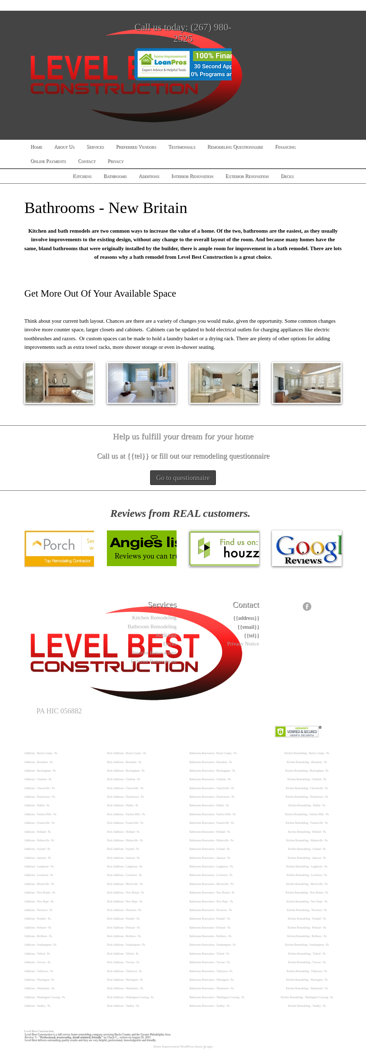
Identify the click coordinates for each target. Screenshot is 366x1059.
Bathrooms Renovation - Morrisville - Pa (211, 884)
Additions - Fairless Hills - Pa (40, 814)
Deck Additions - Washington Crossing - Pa (130, 997)
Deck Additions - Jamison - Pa (123, 858)
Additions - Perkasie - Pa (37, 927)
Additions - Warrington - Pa (39, 979)
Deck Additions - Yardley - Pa (123, 1006)
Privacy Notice (243, 644)
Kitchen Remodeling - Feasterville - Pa (307, 823)
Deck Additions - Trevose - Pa (123, 962)
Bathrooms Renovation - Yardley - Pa (209, 1006)
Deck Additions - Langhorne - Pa (124, 866)
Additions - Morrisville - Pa (39, 884)
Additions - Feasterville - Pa (39, 823)
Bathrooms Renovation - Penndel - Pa (209, 918)
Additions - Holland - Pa (37, 831)
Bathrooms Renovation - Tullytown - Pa (210, 971)
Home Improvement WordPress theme (178, 1046)
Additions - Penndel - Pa (37, 918)
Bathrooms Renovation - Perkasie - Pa (210, 927)
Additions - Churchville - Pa (39, 788)
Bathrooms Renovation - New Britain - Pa (211, 892)
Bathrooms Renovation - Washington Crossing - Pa (216, 997)
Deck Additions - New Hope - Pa (124, 901)
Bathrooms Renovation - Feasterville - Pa (211, 823)
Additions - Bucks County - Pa (40, 753)
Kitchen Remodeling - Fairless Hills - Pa (306, 814)
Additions (166, 635)
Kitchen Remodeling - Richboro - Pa (306, 936)
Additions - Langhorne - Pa (39, 866)
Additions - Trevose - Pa (37, 962)
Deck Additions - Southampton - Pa (126, 944)
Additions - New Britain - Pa (39, 892)
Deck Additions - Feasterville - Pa (125, 823)
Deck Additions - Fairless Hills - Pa (126, 814)
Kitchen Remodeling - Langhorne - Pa (306, 866)
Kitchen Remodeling (154, 617)
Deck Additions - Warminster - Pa (125, 988)
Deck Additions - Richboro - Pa (124, 936)
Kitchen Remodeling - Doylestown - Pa (307, 796)
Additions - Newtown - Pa (38, 910)
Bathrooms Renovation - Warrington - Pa (211, 979)
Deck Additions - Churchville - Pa (125, 788)
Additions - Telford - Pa (37, 953)
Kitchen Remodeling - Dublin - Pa (306, 805)
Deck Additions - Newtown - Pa (124, 910)
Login (209, 1046)
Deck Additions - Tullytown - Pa (124, 971)
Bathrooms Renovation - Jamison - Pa (209, 858)
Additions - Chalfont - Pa (37, 779)
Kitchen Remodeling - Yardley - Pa (307, 1006)
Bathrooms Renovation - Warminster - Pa (211, 988)
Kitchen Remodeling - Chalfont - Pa (306, 779)
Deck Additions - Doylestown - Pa (125, 796)
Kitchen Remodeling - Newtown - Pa (307, 910)
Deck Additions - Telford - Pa (123, 953)
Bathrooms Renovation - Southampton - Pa (212, 944)
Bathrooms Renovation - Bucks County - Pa (213, 753)
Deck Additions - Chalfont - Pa (123, 779)
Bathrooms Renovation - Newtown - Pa (210, 910)
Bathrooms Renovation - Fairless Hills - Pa (212, 814)
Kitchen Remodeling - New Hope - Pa (306, 901)
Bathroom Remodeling (152, 626)
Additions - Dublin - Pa (36, 805)
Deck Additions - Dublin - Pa (122, 805)
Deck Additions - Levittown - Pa (124, 875)
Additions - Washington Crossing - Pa (44, 997)
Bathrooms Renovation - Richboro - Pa (210, 936)
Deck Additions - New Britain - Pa (125, 892)
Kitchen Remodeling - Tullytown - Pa (307, 971)
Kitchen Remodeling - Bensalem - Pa (307, 762)
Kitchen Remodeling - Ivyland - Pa (307, 849)
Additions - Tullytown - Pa (38, 971)
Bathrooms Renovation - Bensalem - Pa (210, 762)
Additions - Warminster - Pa (39, 988)
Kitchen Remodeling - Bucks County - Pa (307, 753)
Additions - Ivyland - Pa (37, 849)
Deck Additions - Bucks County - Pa (126, 753)
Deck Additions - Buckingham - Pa (125, 770)
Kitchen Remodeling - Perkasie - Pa (307, 927)
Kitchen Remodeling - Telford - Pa (306, 953)
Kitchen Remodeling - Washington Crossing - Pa (307, 997)
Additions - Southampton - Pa (40, 944)
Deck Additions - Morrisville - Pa (125, 884)
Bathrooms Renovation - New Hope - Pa (211, 901)
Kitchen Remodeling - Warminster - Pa (307, 988)
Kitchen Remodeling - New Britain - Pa (307, 892)
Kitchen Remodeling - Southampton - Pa (306, 944)
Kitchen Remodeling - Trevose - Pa (307, 962)
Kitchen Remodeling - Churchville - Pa (307, 788)
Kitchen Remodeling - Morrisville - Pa (306, 884)
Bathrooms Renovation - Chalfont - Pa (210, 779)
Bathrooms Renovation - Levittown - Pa (210, 875)
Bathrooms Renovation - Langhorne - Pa (211, 866)
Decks (170, 644)
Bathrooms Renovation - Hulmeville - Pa (211, 840)
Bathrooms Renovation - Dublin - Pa (209, 805)
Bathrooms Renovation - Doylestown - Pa (211, 796)
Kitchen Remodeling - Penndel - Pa (307, 918)
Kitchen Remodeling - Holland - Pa (307, 831)
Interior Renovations (154, 652)
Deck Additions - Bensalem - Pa (124, 762)
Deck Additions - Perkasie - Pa (123, 927)
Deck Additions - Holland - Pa (123, 831)
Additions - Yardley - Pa (37, 1006)
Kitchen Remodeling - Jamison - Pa (307, 858)
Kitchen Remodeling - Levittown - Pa (307, 875)
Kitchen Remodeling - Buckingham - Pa (306, 770)
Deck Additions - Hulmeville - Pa (125, 840)
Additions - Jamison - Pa (37, 858)
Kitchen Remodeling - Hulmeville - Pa (306, 840)
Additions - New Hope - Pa (39, 901)
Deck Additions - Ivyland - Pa (123, 849)
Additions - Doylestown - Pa (39, 796)
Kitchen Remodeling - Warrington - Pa (306, 979)
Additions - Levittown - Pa (38, 875)
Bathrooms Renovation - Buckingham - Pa (212, 770)
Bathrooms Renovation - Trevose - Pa (209, 962)
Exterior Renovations (154, 661)
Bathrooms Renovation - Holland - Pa (209, 831)
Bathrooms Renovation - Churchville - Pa (211, 788)
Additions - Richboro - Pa (38, 936)
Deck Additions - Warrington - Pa (125, 979)
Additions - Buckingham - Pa (40, 770)
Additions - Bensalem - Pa (38, 762)
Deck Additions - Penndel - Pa (123, 918)
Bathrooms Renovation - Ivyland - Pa (209, 849)
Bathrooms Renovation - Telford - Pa (209, 953)
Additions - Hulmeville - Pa (39, 840)
